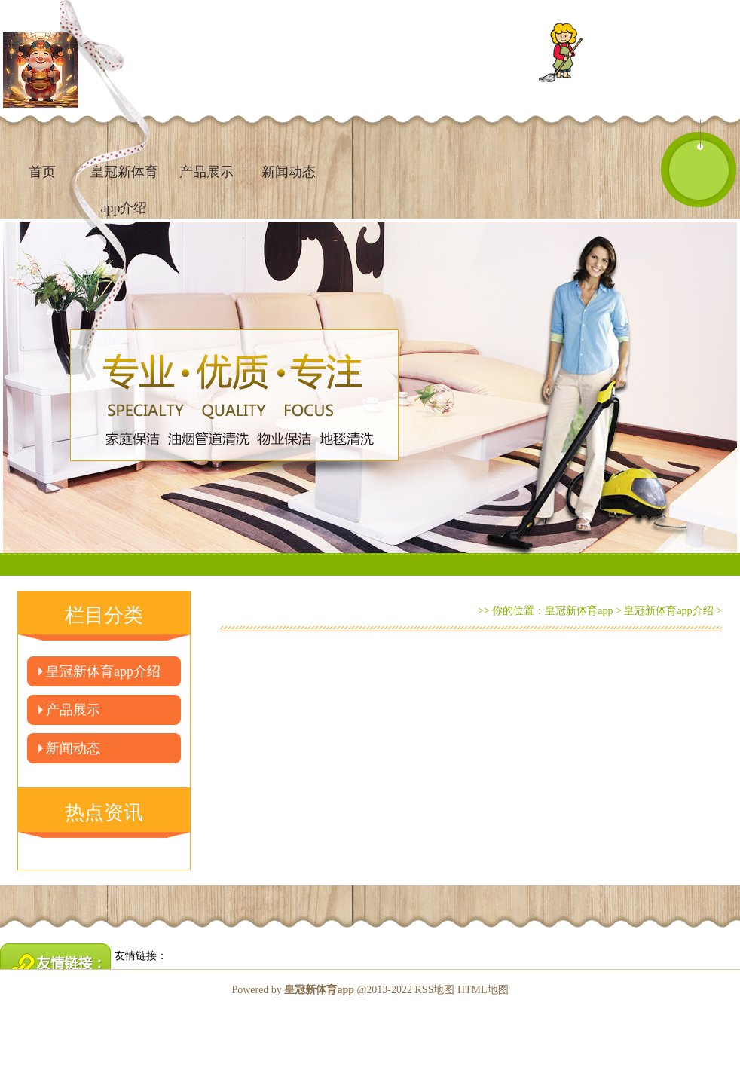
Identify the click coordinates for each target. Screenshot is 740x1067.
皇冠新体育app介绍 (103, 671)
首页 (42, 171)
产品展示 (206, 171)
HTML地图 (483, 989)
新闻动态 (288, 171)
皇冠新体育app (579, 610)
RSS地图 (435, 989)
